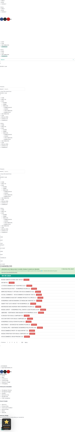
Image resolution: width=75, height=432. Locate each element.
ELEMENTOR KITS (8, 107)
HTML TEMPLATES (8, 110)
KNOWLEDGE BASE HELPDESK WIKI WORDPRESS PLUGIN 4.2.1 (17, 307)
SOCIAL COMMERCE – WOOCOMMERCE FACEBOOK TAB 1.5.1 (18, 295)
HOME (2, 98)
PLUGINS (5, 102)
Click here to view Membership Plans (9, 272)
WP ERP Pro (4, 283)
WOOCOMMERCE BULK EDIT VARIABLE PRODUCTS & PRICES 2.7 (19, 298)
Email (1, 420)
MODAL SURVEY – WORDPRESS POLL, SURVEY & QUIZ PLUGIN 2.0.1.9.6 (20, 310)
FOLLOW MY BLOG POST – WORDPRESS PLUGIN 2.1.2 (15, 289)
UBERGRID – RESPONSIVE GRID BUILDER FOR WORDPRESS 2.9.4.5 (19, 313)
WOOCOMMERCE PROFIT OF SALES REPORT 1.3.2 (14, 331)
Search (1, 89)
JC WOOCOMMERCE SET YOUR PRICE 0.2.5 (13, 286)
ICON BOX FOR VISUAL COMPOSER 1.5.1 (12, 316)
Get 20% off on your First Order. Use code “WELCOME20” (13, 15)
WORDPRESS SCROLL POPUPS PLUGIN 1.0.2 (13, 322)
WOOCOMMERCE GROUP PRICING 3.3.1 (12, 337)
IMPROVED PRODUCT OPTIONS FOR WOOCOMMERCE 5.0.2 (17, 292)
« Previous (3, 342)
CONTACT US (4, 118)
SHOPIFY (6, 109)
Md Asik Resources (13, 424)
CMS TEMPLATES (5, 45)
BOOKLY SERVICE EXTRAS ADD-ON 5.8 (12, 280)
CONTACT (3, 4)
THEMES (4, 104)
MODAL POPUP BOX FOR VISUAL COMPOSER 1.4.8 (14, 334)
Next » (26, 342)
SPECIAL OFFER (4, 117)
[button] (37, 7)
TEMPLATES (5, 106)
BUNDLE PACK (7, 112)
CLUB (2, 43)
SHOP (2, 42)
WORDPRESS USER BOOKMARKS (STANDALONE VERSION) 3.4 (18, 301)
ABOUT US (3, 99)
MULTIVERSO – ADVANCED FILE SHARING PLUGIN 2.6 (15, 325)
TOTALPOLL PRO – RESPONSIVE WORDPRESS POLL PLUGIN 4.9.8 (18, 328)
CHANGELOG (4, 46)
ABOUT (3, 0)
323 (22, 342)
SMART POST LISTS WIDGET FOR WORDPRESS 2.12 (15, 304)
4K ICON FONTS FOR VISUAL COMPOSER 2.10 (13, 319)
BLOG (2, 2)
